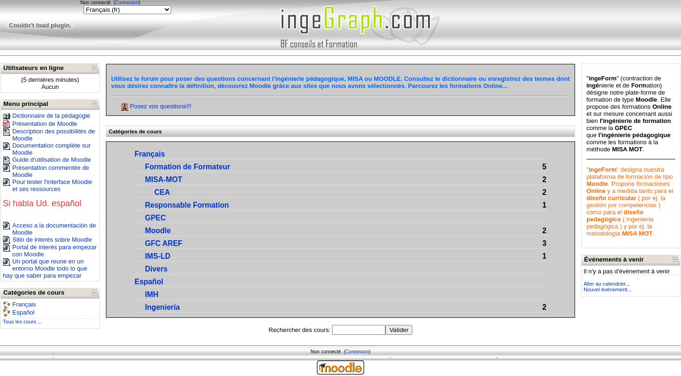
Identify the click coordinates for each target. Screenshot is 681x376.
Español (23, 312)
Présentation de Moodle (44, 123)
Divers (156, 269)
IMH (152, 294)
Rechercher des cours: (300, 329)
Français (24, 304)
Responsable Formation (187, 205)
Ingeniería (162, 307)
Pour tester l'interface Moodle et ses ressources (52, 185)
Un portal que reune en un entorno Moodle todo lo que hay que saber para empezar (45, 268)
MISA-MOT (164, 179)
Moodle (158, 231)
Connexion (127, 2)
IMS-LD (158, 256)
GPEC (155, 218)
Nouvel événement (605, 289)
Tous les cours (19, 321)
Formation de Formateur (187, 167)
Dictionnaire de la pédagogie (51, 115)
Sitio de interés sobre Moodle (52, 239)
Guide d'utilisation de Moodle (51, 159)
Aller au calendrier (604, 284)
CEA (162, 192)
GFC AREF (164, 243)
